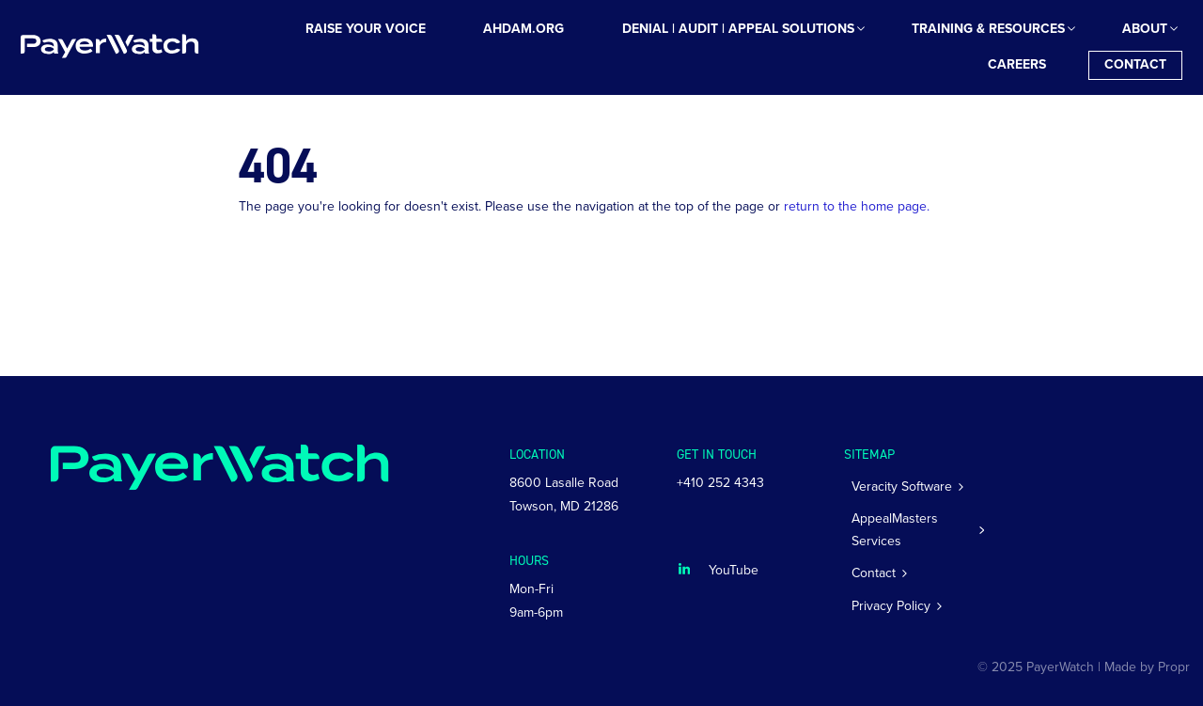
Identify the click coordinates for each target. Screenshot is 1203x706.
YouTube (733, 570)
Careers (1017, 64)
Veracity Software (901, 486)
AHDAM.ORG (523, 29)
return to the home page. (857, 206)
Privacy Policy (890, 606)
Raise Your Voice (365, 29)
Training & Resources (988, 29)
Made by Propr (1147, 667)
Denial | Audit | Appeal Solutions (738, 29)
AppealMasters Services (894, 530)
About (1144, 29)
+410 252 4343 (720, 483)
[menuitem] (365, 29)
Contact (1135, 64)
